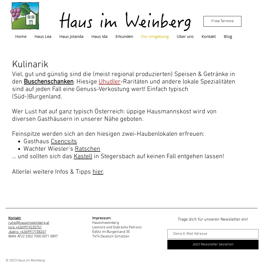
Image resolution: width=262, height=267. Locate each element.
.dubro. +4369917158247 (27, 232)
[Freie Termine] (222, 21)
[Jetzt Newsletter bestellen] (213, 244)
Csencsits (64, 141)
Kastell (83, 156)
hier (98, 172)
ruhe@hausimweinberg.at (28, 223)
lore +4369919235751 (25, 227)
